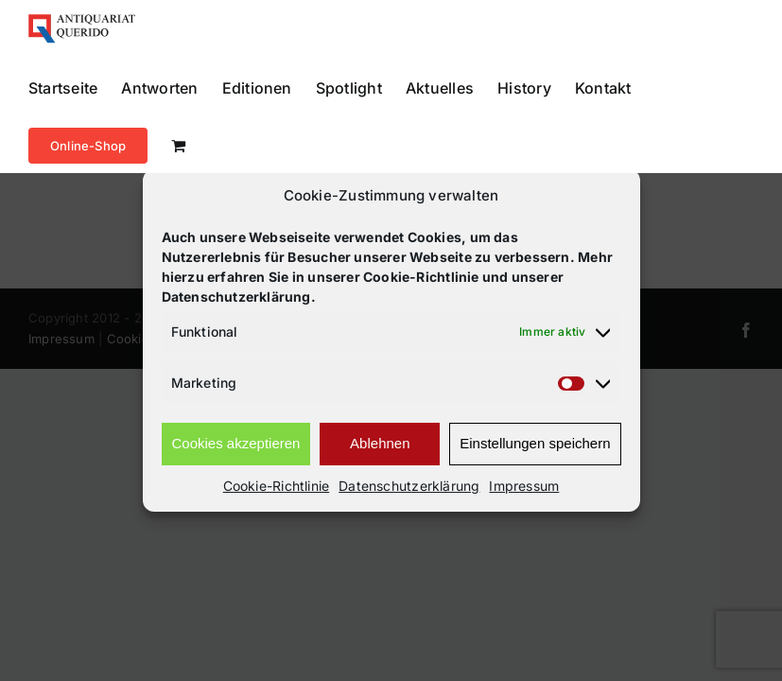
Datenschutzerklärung (409, 486)
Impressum (524, 486)
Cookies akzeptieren (236, 443)
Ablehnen (379, 443)
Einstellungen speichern (535, 443)
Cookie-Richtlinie (276, 486)
